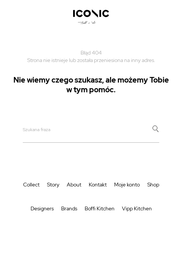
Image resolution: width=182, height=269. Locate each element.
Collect (31, 184)
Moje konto (127, 184)
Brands (69, 208)
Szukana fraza (36, 130)
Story (53, 184)
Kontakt (98, 184)
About (74, 184)
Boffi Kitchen (99, 208)
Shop (153, 184)
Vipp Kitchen (137, 208)
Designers (42, 208)
